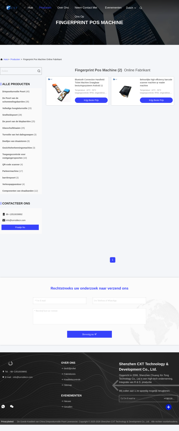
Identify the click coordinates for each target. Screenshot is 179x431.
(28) (12, 115)
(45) (16, 91)
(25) (18, 121)
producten (15, 59)
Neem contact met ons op (86, 9)
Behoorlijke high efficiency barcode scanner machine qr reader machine (156, 82)
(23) (17, 108)
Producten (45, 7)
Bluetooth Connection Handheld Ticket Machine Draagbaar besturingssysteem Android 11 (89, 82)
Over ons (63, 7)
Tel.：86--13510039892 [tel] (14, 371)
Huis (30, 7)
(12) (20, 191)
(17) (12, 171)
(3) (19, 134)
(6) (16, 141)
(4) (12, 164)
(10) (14, 156)
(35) (15, 100)
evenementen (113, 7)
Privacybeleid (7, 421)
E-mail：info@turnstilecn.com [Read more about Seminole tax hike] (17, 377)
